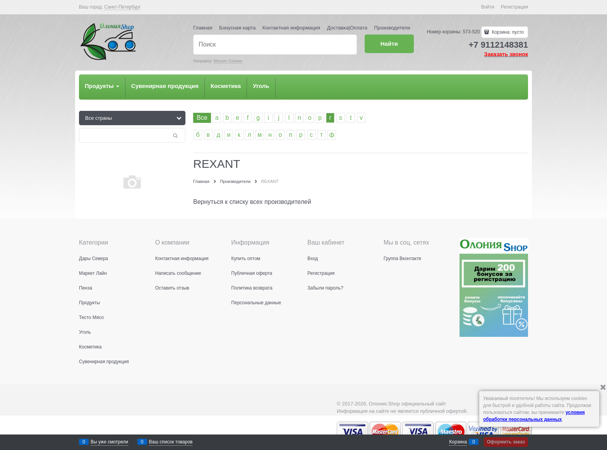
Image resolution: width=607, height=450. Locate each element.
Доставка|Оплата (347, 28)
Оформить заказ (506, 442)
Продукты (102, 86)
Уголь (261, 86)
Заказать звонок (506, 54)
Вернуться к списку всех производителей (252, 201)
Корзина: (507, 32)
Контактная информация (291, 28)
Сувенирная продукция (165, 86)
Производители (392, 28)
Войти (487, 7)
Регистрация (514, 7)
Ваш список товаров (171, 442)
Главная (202, 28)
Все (202, 117)
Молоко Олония (228, 61)
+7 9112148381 (498, 45)
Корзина (458, 442)
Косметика (226, 86)
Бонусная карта (237, 28)
